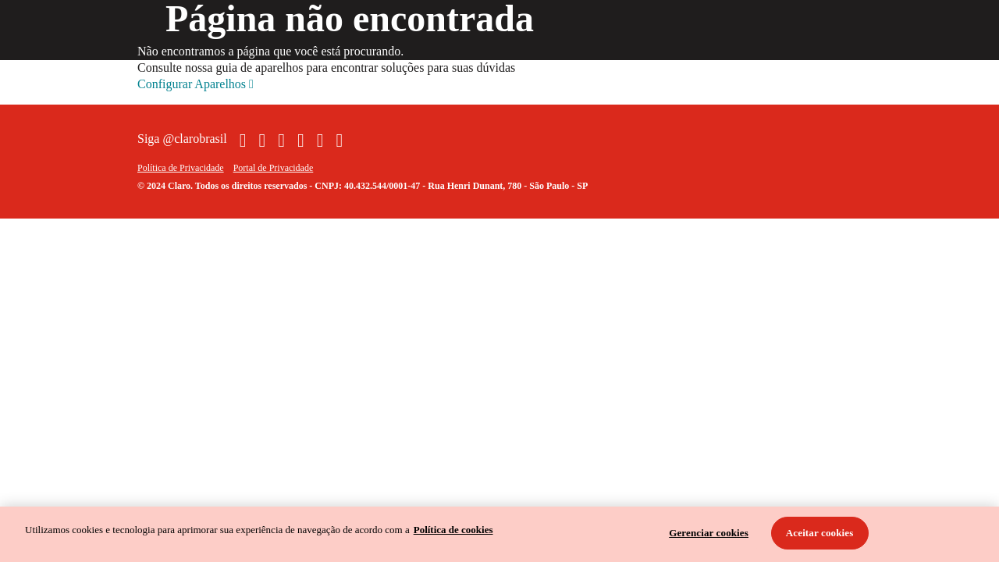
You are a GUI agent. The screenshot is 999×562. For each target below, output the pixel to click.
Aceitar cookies (820, 533)
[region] (499, 534)
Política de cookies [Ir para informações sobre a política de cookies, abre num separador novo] (453, 529)
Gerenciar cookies (708, 533)
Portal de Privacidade (273, 167)
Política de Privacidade (180, 167)
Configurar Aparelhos (195, 84)
